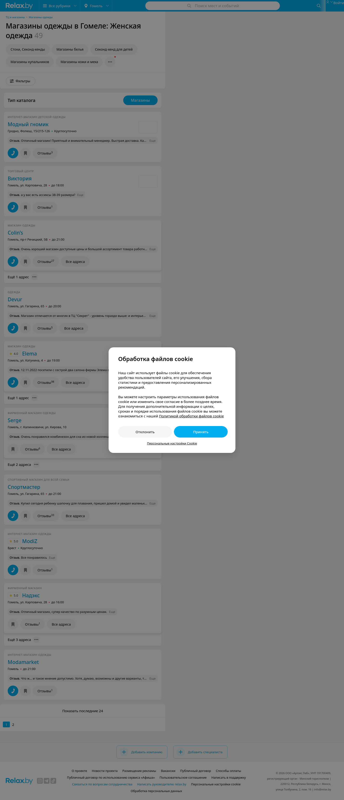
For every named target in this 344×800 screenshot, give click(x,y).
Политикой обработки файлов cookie (191, 416)
